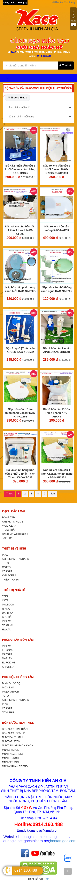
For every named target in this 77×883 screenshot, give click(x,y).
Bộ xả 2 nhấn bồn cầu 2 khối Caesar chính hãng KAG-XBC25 (20, 169)
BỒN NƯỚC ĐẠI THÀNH (15, 729)
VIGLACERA (9, 525)
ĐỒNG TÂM (8, 517)
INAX (5, 554)
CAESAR (7, 654)
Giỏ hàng (73, 18)
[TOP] (68, 871)
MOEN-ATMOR (10, 691)
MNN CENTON (10, 762)
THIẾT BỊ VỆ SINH (14, 548)
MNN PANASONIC (12, 754)
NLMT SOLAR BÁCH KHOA (17, 745)
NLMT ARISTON (11, 741)
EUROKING (8, 662)
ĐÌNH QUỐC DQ (11, 683)
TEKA (5, 596)
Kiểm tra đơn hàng (63, 2)
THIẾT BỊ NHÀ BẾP (15, 590)
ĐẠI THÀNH (8, 612)
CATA (5, 600)
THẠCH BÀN (9, 529)
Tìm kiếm (66, 65)
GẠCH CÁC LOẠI (13, 511)
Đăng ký (22, 2)
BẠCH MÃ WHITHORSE (15, 534)
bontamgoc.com (63, 841)
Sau (52, 493)
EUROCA (7, 650)
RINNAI (6, 608)
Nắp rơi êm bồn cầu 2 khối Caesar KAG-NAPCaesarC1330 (56, 169)
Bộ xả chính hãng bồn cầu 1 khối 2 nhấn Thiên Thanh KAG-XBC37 (20, 473)
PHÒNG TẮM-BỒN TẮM (17, 639)
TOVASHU (8, 712)
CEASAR (7, 571)
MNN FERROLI (10, 758)
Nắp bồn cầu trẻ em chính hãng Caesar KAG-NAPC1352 (20, 413)
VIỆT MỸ (6, 621)
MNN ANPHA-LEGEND (15, 766)
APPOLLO (8, 667)
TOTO (5, 563)
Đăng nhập (9, 2)
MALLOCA (8, 604)
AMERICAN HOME (12, 521)
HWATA (6, 629)
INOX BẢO (8, 687)
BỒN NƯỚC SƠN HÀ (13, 733)
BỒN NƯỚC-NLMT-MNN (18, 722)
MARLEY (7, 658)
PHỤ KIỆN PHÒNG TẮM (18, 677)
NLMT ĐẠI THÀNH (12, 737)
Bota (46, 879)
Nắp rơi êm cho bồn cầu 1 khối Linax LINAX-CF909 (20, 230)
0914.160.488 (25, 870)
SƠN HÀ (6, 617)
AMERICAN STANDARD (15, 559)
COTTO (6, 567)
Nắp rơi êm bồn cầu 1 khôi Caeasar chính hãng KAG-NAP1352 (56, 473)
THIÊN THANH (10, 579)
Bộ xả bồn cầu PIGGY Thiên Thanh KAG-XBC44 (56, 413)
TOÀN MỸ (7, 625)
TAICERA (7, 538)
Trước (9, 493)
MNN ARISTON (10, 749)
